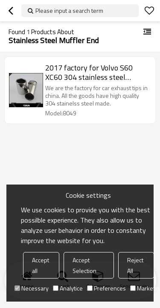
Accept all (40, 265)
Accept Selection (84, 265)
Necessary (32, 288)
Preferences (106, 288)
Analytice (68, 288)
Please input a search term (69, 10)
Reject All (135, 265)
